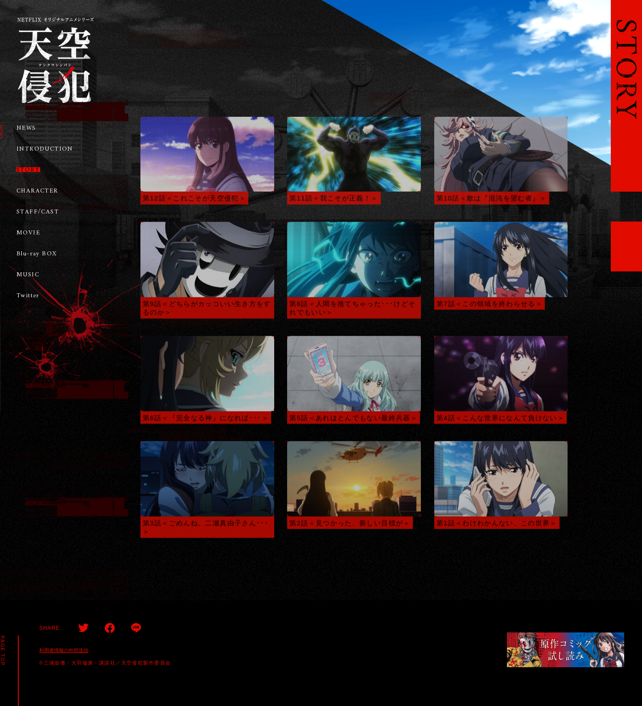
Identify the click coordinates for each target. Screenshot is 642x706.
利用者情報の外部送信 (63, 650)
